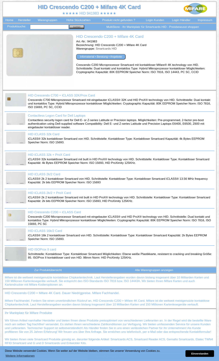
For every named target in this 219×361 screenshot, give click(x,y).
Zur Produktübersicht (48, 270)
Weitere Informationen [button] (20, 355)
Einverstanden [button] (199, 353)
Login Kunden (155, 20)
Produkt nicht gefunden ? (118, 20)
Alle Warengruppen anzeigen (154, 270)
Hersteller (24, 20)
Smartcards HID (106, 48)
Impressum (205, 20)
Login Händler (181, 20)
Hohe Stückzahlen (78, 20)
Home (9, 20)
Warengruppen (47, 20)
